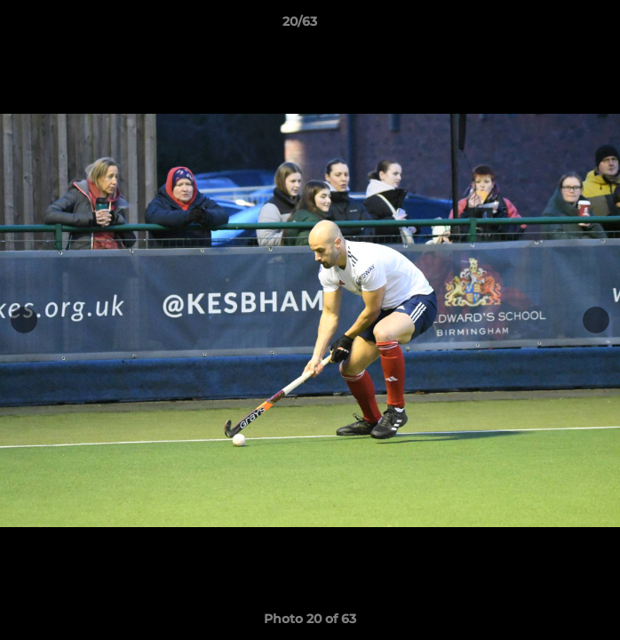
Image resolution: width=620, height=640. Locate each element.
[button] (556, 26)
